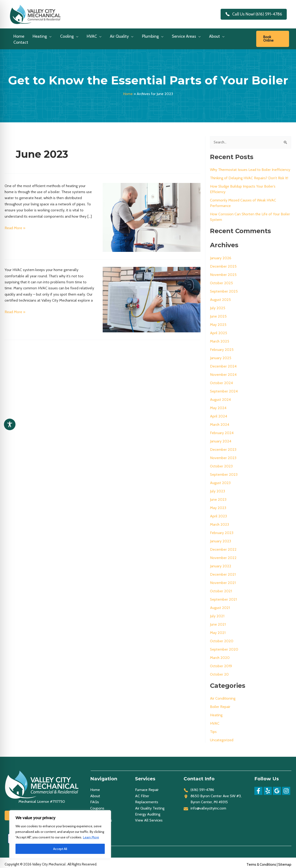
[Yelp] (268, 787)
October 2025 (221, 279)
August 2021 (220, 604)
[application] (49, 38)
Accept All (60, 849)
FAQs (94, 798)
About (95, 792)
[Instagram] (286, 787)
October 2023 (221, 462)
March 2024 (219, 421)
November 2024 (223, 371)
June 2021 (218, 621)
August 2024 (220, 396)
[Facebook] (258, 787)
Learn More (91, 837)
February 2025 (222, 346)
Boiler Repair (220, 703)
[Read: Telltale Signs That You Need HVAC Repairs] (152, 296)
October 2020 (221, 637)
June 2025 (218, 313)
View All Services (149, 817)
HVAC (214, 720)
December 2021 (223, 571)
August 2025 (220, 296)
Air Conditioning (222, 695)
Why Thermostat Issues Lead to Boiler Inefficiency (250, 166)
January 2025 (220, 354)
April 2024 (218, 413)
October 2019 (221, 662)
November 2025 (223, 271)
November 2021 (223, 579)
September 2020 (224, 646)
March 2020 (220, 654)
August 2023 (220, 479)
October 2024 (221, 379)
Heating (216, 711)
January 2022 (220, 562)
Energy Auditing (147, 811)
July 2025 (217, 304)
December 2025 (223, 263)
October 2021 (221, 587)
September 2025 (224, 288)
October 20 (219, 671)
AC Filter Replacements (146, 795)
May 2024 (218, 404)
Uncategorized (221, 736)
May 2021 (217, 629)
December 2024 (223, 363)
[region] (60, 834)
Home (128, 90)
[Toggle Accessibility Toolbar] (9, 424)
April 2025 (218, 329)
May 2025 (218, 321)
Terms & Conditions (261, 861)
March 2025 (219, 338)
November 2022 (223, 554)
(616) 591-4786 (202, 786)
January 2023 (220, 537)
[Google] (277, 787)
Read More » (15, 225)
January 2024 (220, 438)
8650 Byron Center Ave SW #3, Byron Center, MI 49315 (216, 795)
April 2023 (218, 512)
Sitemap (284, 861)
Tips (213, 728)
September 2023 (223, 471)
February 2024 (222, 429)
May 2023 (218, 504)
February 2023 (221, 529)
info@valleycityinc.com (208, 805)
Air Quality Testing (149, 805)
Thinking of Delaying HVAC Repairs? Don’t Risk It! (249, 174)
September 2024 (224, 388)
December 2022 (223, 546)
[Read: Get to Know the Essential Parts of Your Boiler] (152, 213)
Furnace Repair (147, 786)
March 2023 (219, 521)
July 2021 (217, 612)
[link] (272, 37)
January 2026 (220, 254)
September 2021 (223, 596)
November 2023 (223, 454)
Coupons (97, 805)
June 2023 (218, 496)
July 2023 (217, 487)
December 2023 (223, 446)
